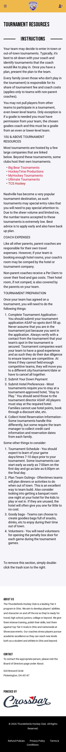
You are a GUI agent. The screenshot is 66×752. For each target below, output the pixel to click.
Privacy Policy (37, 740)
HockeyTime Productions (25, 171)
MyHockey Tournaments (25, 175)
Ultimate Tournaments (24, 179)
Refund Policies (16, 740)
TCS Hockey (17, 183)
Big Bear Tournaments (23, 167)
